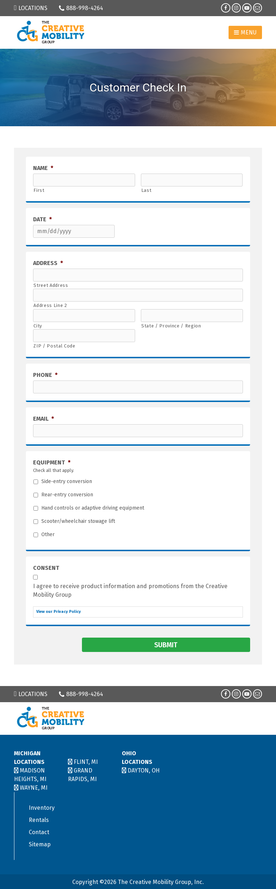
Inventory (42, 806)
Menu (245, 32)
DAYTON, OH (144, 769)
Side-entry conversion (66, 481)
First (38, 190)
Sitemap (40, 843)
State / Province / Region (171, 325)
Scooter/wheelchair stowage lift (78, 521)
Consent (46, 567)
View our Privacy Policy (58, 611)
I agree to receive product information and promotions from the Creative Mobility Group (130, 590)
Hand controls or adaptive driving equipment (92, 508)
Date (42, 219)
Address (48, 263)
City (37, 325)
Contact (39, 831)
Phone (45, 375)
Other (48, 535)
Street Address (50, 285)
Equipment (51, 462)
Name (43, 168)
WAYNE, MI (33, 786)
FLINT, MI (86, 760)
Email (43, 418)
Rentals (39, 818)
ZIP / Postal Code (54, 346)
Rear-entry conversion (67, 495)
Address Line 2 (50, 305)
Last (146, 190)
